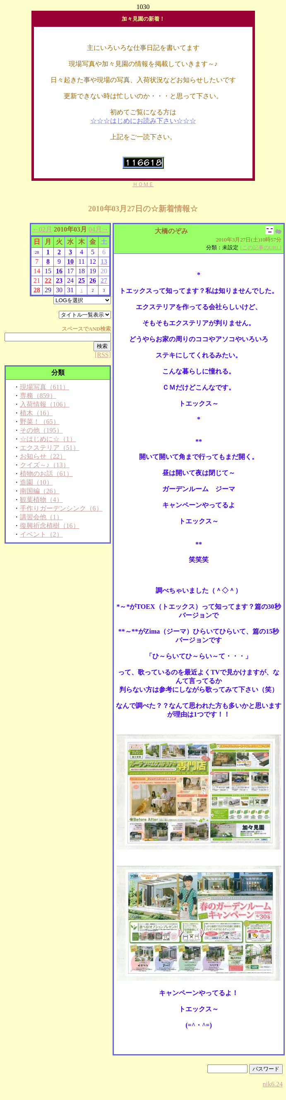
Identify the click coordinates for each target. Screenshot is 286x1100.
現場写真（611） (44, 386)
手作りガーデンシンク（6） (61, 508)
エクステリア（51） (49, 447)
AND (94, 329)
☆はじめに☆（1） (48, 438)
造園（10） (36, 482)
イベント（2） (41, 534)
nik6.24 (273, 1084)
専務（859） (38, 395)
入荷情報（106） (45, 404)
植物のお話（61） (46, 473)
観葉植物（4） (41, 499)
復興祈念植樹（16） (49, 525)
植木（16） (36, 412)
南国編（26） (40, 490)
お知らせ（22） (43, 456)
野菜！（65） (40, 421)
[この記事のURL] (260, 247)
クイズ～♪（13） (45, 464)
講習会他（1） (41, 516)
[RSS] (103, 354)
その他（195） (41, 430)
